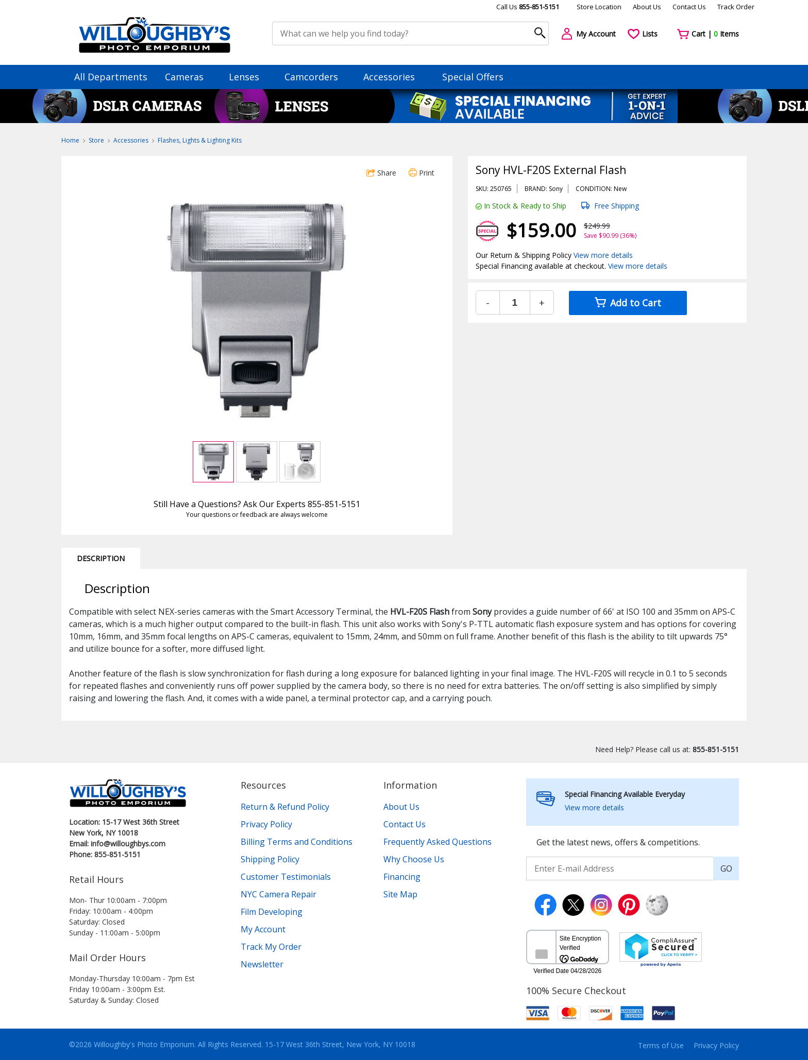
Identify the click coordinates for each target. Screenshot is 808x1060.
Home (70, 140)
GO (726, 868)
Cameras (189, 77)
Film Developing (271, 911)
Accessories (394, 77)
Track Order (735, 6)
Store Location (599, 6)
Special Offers (472, 77)
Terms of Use (661, 1045)
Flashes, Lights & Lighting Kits (200, 140)
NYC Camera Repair (278, 894)
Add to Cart (628, 303)
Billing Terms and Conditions (296, 841)
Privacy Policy (266, 824)
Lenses (249, 77)
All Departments (110, 77)
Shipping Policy (270, 859)
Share (381, 173)
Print (421, 173)
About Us (647, 6)
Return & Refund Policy (285, 806)
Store (96, 140)
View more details (603, 255)
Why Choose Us (413, 859)
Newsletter (262, 964)
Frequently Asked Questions (437, 841)
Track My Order (271, 946)
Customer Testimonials (286, 876)
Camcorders (316, 77)
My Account (263, 929)
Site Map (400, 894)
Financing (401, 876)
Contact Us (689, 6)
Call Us (527, 6)
